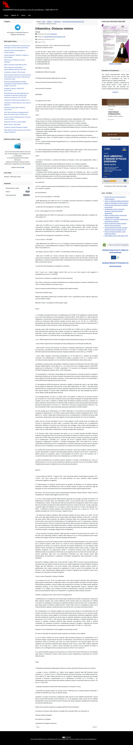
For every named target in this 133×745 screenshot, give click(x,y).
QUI (24, 34)
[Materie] (17, 15)
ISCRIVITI (115, 92)
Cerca (23, 15)
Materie (13, 15)
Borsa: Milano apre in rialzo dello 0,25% (116, 236)
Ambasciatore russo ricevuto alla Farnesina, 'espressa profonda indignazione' (114, 211)
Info (29, 15)
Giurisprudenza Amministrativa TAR (54, 37)
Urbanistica (53, 34)
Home (6, 15)
